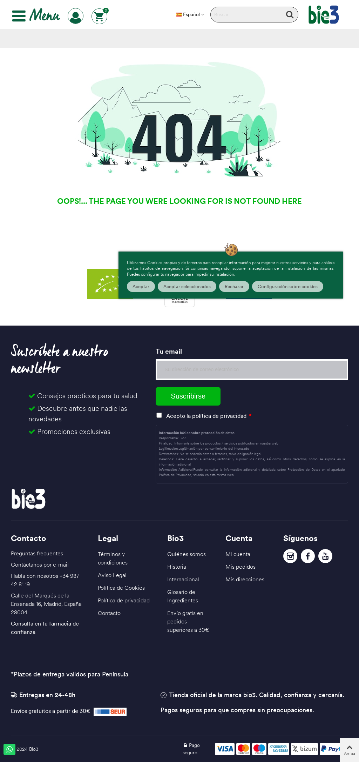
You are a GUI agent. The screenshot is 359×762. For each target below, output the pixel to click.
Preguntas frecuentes (37, 553)
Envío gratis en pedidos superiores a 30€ (188, 621)
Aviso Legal (112, 575)
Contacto (109, 612)
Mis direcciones (244, 579)
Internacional (183, 579)
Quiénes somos (186, 553)
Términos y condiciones (113, 558)
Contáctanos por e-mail (40, 564)
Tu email (169, 351)
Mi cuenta (237, 553)
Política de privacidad (124, 600)
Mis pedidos (240, 566)
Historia (176, 566)
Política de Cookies (121, 587)
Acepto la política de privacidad (206, 415)
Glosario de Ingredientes (182, 596)
